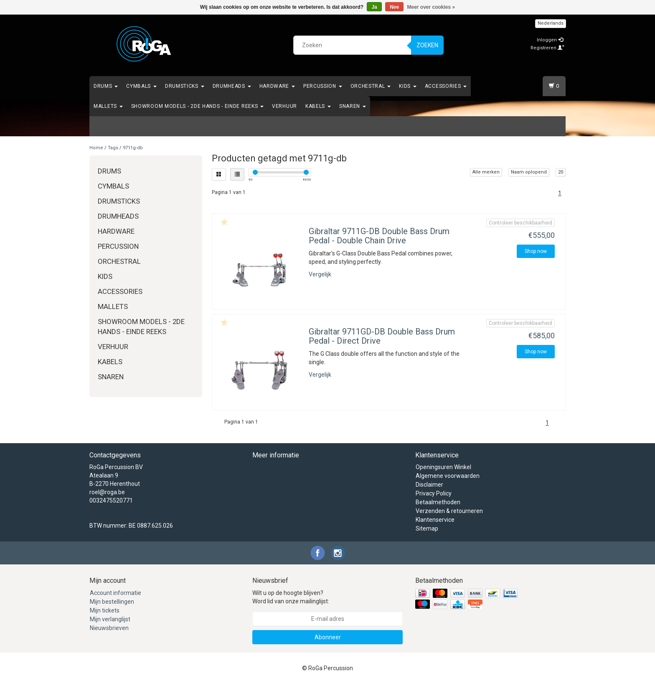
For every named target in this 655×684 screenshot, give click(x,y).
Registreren (547, 48)
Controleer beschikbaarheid (520, 223)
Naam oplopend (529, 172)
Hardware (277, 86)
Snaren (352, 106)
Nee (394, 7)
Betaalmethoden (438, 502)
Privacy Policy (434, 493)
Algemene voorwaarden (448, 475)
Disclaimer (429, 484)
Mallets (108, 106)
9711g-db (133, 148)
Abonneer (328, 637)
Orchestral (370, 86)
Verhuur (284, 106)
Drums (106, 86)
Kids (407, 86)
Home (96, 148)
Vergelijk (320, 274)
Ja (374, 7)
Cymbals (141, 86)
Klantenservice (435, 519)
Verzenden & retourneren (449, 511)
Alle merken (486, 172)
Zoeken (427, 45)
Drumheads (232, 86)
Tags (113, 148)
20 (560, 172)
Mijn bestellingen (112, 601)
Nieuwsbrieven (109, 628)
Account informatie (115, 593)
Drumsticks (184, 86)
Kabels (318, 106)
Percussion (322, 86)
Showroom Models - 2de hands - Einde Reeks (197, 106)
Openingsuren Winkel (443, 467)
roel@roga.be (107, 492)
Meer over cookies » (431, 7)
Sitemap (427, 528)
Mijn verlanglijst (110, 619)
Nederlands (551, 23)
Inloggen (550, 40)
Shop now (536, 251)
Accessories (446, 86)
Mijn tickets (104, 610)
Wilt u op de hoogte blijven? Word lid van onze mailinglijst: (290, 597)
